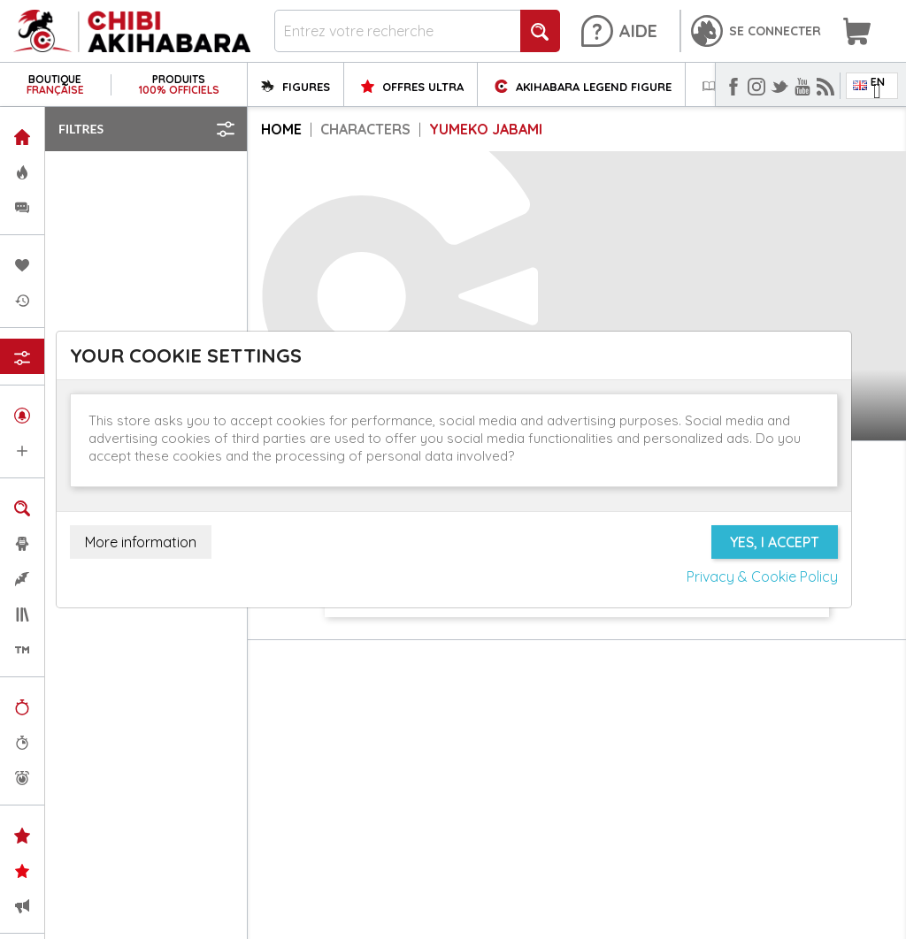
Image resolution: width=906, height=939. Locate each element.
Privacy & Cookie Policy (762, 576)
